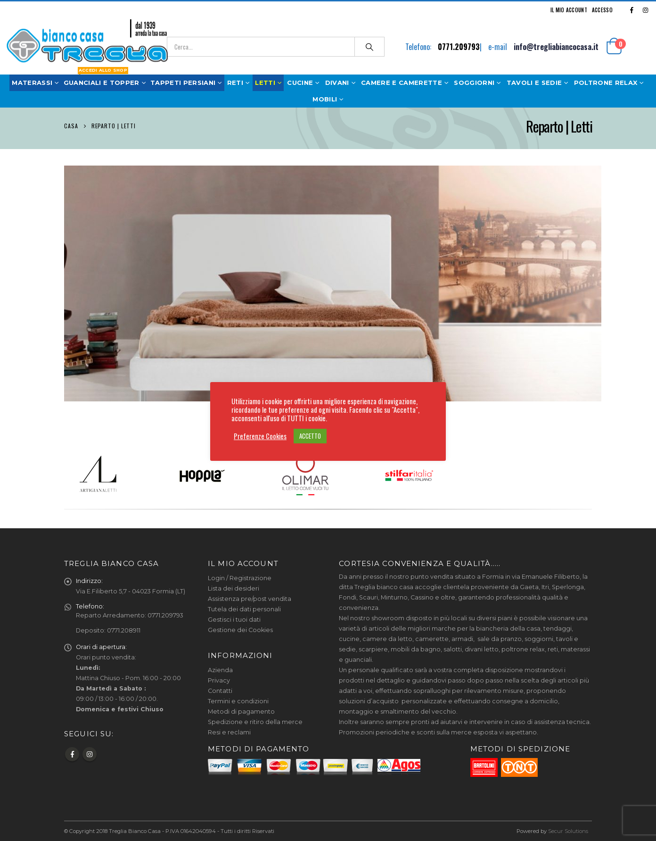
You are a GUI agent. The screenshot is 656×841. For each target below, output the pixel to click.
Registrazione (250, 578)
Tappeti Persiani (182, 82)
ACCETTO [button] (310, 436)
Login (216, 578)
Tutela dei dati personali (244, 609)
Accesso (602, 10)
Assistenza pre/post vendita (249, 598)
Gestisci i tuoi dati (234, 619)
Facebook (72, 754)
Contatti (220, 690)
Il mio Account (568, 10)
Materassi (36, 80)
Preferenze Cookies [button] (260, 436)
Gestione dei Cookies (240, 629)
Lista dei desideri (233, 588)
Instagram (89, 754)
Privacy (219, 680)
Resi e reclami (229, 732)
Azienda (220, 670)
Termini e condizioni (238, 701)
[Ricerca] (369, 46)
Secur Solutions (568, 831)
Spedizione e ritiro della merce (255, 721)
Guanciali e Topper (101, 82)
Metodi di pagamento (241, 711)
